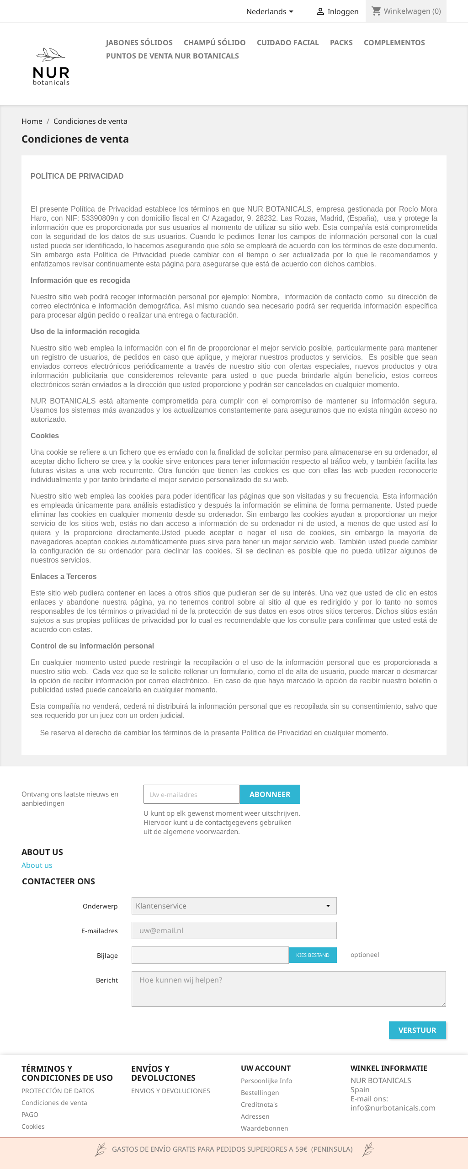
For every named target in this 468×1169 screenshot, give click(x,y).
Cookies (33, 1126)
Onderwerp (100, 906)
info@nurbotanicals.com (393, 1108)
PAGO (29, 1114)
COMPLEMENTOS (394, 42)
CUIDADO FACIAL (288, 42)
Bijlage (107, 955)
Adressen (255, 1116)
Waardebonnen (264, 1128)
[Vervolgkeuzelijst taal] (271, 12)
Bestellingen (260, 1092)
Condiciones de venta (54, 1102)
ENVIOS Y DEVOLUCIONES (170, 1090)
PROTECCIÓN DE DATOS (58, 1090)
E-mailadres (99, 930)
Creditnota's (259, 1104)
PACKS (341, 42)
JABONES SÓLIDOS (139, 42)
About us (37, 865)
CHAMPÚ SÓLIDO (215, 42)
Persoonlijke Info (266, 1080)
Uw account (266, 1068)
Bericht (107, 980)
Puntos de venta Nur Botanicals (172, 56)
